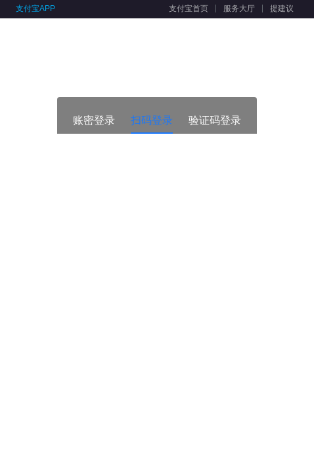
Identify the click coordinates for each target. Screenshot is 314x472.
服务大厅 (239, 8)
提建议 (282, 8)
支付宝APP (35, 8)
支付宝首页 (188, 8)
